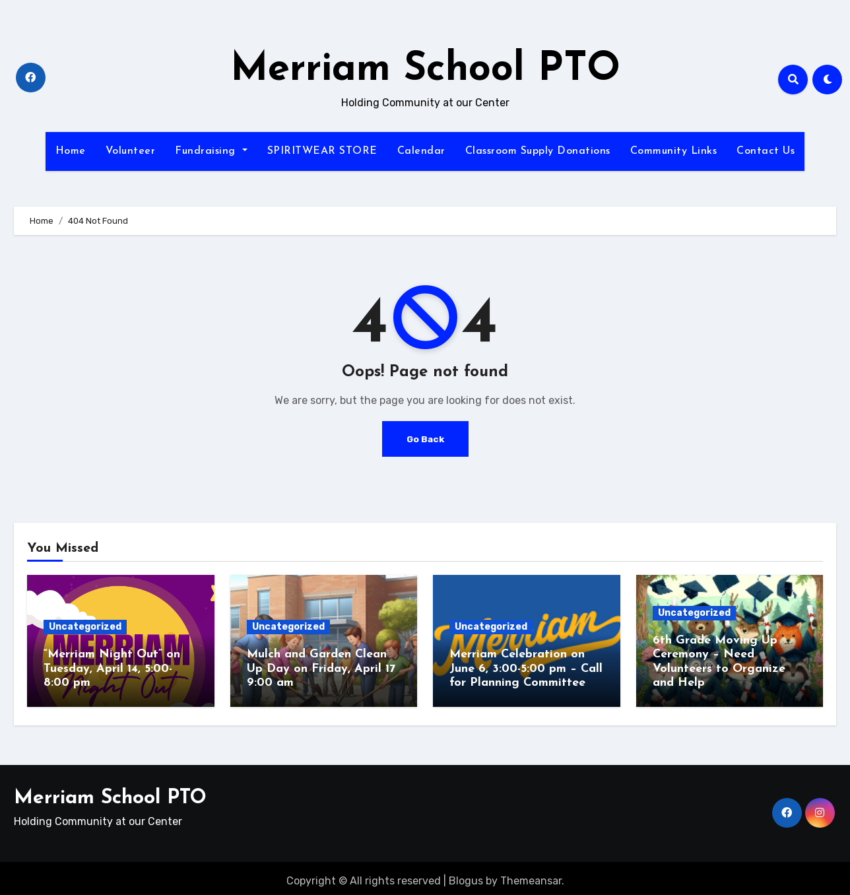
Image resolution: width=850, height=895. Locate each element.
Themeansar (531, 875)
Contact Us (765, 151)
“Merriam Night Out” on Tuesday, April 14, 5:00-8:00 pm (112, 668)
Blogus (466, 875)
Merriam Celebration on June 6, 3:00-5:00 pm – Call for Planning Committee (526, 668)
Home (70, 151)
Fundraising (211, 151)
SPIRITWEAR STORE (322, 151)
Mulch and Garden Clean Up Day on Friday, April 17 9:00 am (321, 668)
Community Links (673, 151)
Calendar (421, 151)
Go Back (425, 438)
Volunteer (131, 151)
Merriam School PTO (425, 70)
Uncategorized (85, 626)
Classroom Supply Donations (537, 151)
